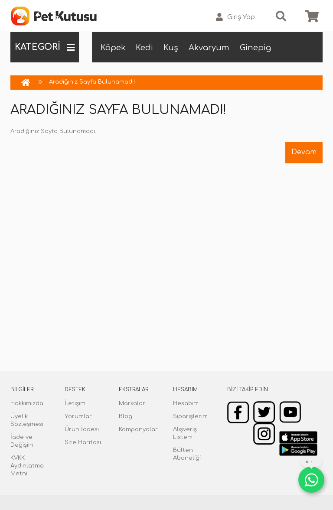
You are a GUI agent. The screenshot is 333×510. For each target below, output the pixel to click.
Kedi (144, 47)
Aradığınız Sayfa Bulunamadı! (92, 82)
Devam (304, 152)
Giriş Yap (235, 17)
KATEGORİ (45, 47)
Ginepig (255, 47)
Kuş (170, 47)
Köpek (113, 47)
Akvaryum (209, 47)
